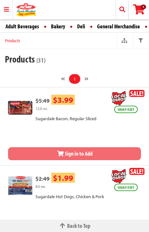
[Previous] (62, 79)
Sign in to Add (74, 153)
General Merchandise (118, 26)
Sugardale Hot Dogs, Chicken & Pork (69, 196)
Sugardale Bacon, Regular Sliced (65, 118)
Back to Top (74, 225)
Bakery (58, 26)
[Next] (86, 79)
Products (12, 41)
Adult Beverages (22, 26)
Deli (81, 26)
